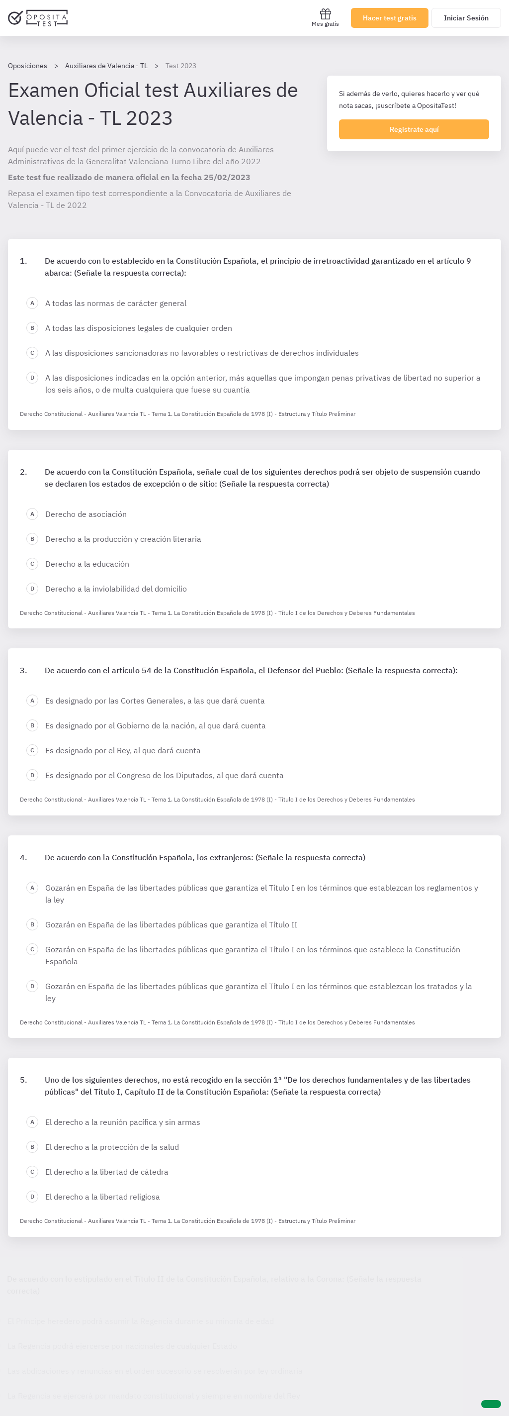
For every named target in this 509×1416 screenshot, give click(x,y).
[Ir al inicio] (38, 18)
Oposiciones (27, 65)
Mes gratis (325, 17)
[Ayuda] (491, 1404)
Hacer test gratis (390, 17)
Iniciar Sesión (466, 17)
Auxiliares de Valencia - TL (106, 65)
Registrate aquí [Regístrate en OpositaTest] (414, 129)
